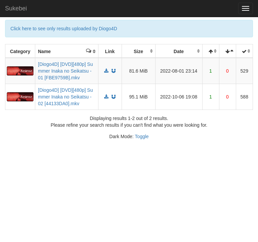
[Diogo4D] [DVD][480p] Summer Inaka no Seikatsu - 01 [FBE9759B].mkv (65, 71)
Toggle (141, 136)
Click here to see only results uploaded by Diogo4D (63, 28)
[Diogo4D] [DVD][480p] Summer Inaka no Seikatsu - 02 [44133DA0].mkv (65, 96)
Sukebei (16, 8)
